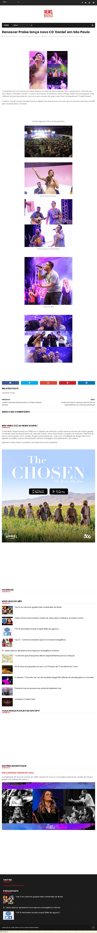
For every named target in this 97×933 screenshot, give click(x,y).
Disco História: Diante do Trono (18, 772)
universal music (77, 36)
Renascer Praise (65, 36)
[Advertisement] (45, 45)
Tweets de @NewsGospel (13, 885)
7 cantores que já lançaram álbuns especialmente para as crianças (44, 655)
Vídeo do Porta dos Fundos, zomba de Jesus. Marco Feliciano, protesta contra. (49, 618)
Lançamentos (53, 36)
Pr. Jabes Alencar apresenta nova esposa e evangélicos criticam (30, 650)
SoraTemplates (17, 927)
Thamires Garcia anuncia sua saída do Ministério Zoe (37, 688)
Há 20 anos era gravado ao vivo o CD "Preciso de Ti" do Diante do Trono (46, 666)
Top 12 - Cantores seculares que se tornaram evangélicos (40, 640)
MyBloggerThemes (32, 927)
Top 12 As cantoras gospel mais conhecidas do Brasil (37, 607)
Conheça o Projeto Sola (24, 699)
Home (6, 25)
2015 (45, 36)
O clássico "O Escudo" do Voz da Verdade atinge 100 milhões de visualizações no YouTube (54, 677)
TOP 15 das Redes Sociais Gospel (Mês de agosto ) (36, 629)
